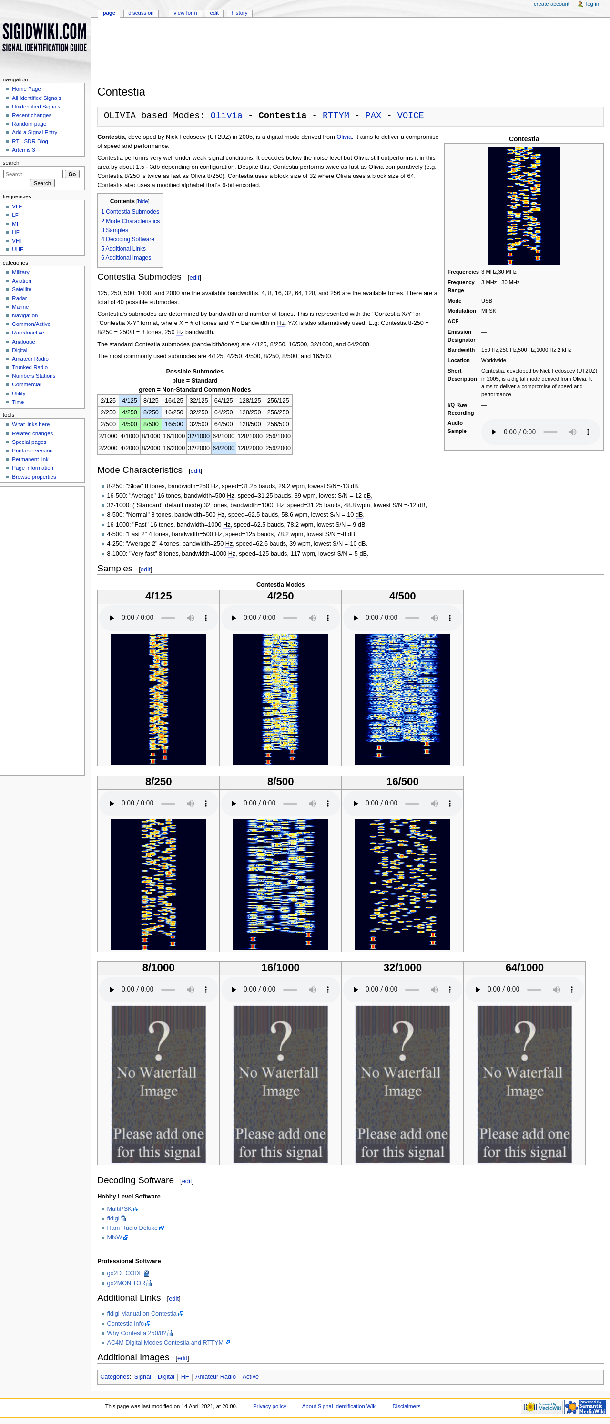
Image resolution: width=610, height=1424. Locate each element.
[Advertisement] (350, 54)
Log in (592, 4)
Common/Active (31, 324)
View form (185, 13)
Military (20, 272)
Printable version (32, 450)
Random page (29, 124)
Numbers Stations (33, 376)
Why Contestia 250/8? (137, 1334)
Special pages (29, 442)
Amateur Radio (215, 1378)
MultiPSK (119, 1210)
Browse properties (34, 477)
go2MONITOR (126, 1284)
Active (251, 1378)
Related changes (32, 433)
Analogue (23, 341)
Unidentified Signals (36, 106)
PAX (373, 116)
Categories (114, 1378)
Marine (20, 307)
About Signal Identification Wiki (339, 1407)
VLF (17, 206)
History (240, 13)
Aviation (21, 281)
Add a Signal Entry (34, 132)
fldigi (113, 1219)
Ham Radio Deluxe (132, 1229)
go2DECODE (125, 1274)
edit (194, 278)
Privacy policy (269, 1407)
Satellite (21, 289)
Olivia (227, 116)
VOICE (410, 116)
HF (185, 1378)
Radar (19, 298)
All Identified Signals (36, 98)
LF (15, 215)
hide (143, 202)
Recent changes (31, 115)
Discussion (140, 13)
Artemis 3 (23, 150)
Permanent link (30, 459)
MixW (114, 1238)
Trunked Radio (30, 367)
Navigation (25, 315)
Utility (18, 393)
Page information (32, 468)
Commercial (26, 384)
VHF (17, 241)
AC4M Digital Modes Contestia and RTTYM (165, 1343)
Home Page (26, 89)
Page (108, 13)
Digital (166, 1378)
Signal (142, 1378)
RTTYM (336, 116)
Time (18, 402)
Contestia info (125, 1324)
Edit (214, 13)
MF (16, 223)
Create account (551, 4)
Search (11, 163)
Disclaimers (406, 1407)
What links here (31, 424)
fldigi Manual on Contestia (142, 1314)
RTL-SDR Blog (30, 141)
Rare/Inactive (28, 332)
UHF (17, 249)
